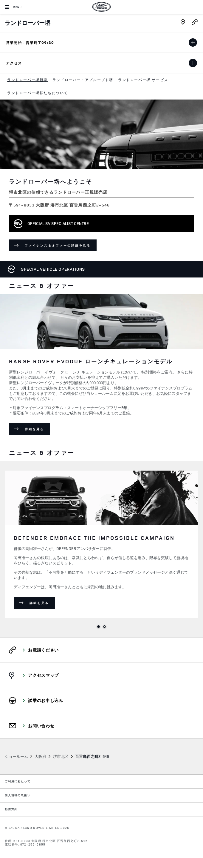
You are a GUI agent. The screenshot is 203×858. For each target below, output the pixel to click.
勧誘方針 (11, 809)
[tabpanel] (101, 369)
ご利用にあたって (17, 781)
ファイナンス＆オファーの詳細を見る (61, 246)
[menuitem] (27, 79)
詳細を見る (37, 430)
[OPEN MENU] (13, 7)
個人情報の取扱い (17, 795)
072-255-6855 (33, 844)
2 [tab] (104, 626)
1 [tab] (98, 626)
